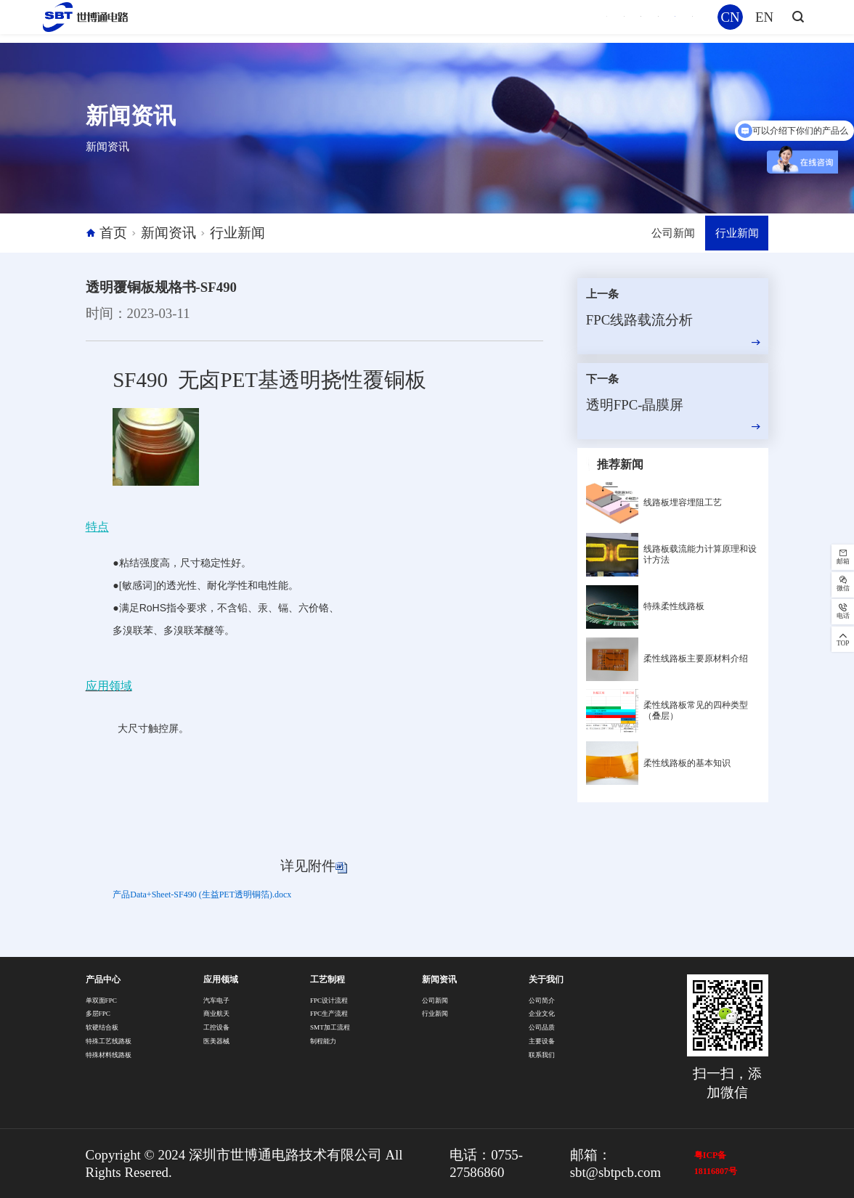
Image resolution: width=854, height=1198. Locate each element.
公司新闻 (655, 232)
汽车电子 (216, 1000)
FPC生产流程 (329, 1013)
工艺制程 (520, 20)
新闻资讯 (591, 20)
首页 (316, 20)
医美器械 (216, 1041)
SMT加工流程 (330, 1027)
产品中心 (375, 20)
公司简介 (542, 1000)
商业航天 (216, 1013)
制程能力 (323, 1041)
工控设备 (216, 1027)
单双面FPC (102, 1000)
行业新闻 (237, 232)
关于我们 (664, 20)
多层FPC (98, 1013)
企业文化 (542, 1013)
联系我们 (542, 1055)
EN (764, 20)
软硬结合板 (102, 1027)
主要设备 (542, 1041)
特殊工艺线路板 (108, 1041)
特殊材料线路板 (108, 1055)
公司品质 (542, 1027)
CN (729, 20)
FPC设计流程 (329, 1000)
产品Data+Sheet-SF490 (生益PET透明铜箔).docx (202, 894)
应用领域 (447, 20)
